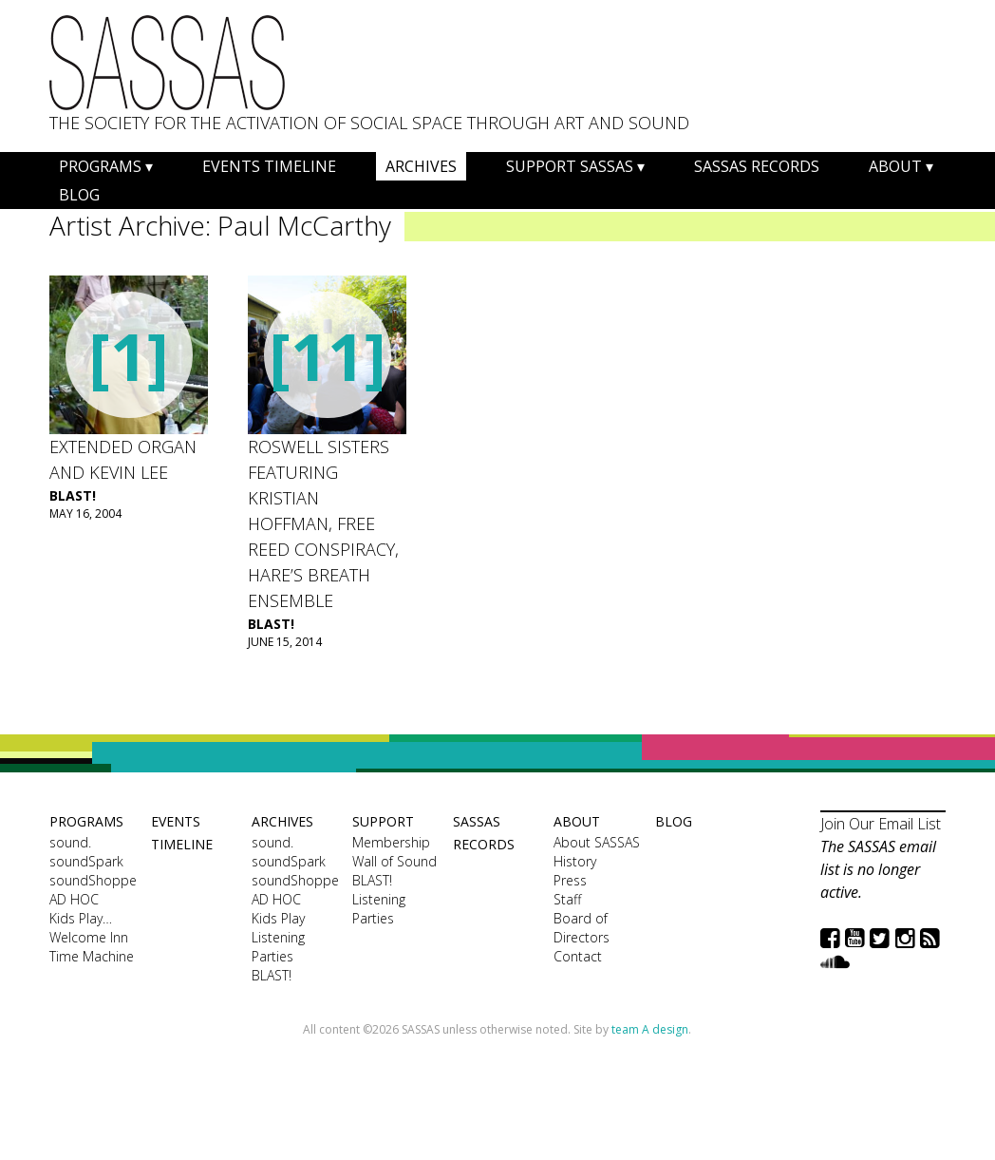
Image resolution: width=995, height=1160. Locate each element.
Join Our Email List (880, 823)
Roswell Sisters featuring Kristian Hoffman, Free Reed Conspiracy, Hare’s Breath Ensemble (323, 523)
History (575, 861)
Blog (79, 194)
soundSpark (86, 861)
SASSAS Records (756, 166)
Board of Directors (582, 927)
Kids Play (278, 918)
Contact (578, 956)
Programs (100, 166)
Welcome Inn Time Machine (91, 946)
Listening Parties (278, 946)
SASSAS (167, 62)
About (895, 166)
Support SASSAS (569, 166)
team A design (649, 1029)
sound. (70, 842)
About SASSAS (597, 842)
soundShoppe (93, 880)
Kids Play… (80, 918)
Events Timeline (269, 166)
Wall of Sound (394, 861)
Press (570, 880)
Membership (391, 842)
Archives (421, 166)
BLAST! (72, 495)
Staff (567, 899)
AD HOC (74, 899)
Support (383, 821)
